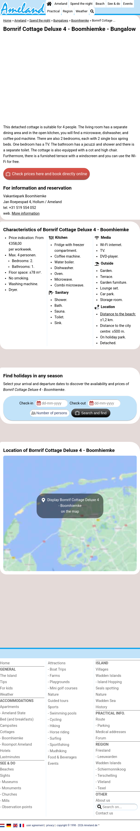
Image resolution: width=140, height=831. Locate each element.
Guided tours (58, 701)
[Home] (49, 4)
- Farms (54, 676)
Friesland (103, 750)
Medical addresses (111, 732)
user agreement (35, 825)
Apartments (9, 707)
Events (128, 4)
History (101, 707)
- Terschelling (106, 776)
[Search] (92, 11)
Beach (100, 4)
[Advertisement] (70, 358)
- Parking (103, 726)
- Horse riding (58, 732)
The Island (8, 676)
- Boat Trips (57, 669)
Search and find (90, 413)
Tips (3, 682)
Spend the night (81, 4)
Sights (5, 776)
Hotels (5, 751)
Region (68, 11)
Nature (53, 694)
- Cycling (54, 720)
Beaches (7, 769)
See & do (114, 4)
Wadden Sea (106, 701)
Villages (102, 669)
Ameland (60, 4)
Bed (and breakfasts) (17, 719)
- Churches (8, 794)
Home (5, 663)
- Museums (9, 782)
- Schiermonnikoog (111, 769)
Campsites (8, 726)
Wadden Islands (108, 676)
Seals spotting (107, 688)
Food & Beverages (62, 757)
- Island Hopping (109, 682)
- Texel (101, 788)
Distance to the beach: (118, 314)
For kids (6, 688)
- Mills (5, 801)
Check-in (26, 403)
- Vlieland (103, 782)
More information (26, 213)
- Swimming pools (62, 713)
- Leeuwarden (106, 757)
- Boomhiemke (11, 738)
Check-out (78, 403)
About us (103, 800)
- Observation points (16, 807)
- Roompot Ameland (16, 744)
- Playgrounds (59, 682)
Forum (101, 738)
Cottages (7, 732)
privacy (50, 825)
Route (100, 719)
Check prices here (46, 174)
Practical (53, 11)
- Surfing (54, 738)
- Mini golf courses (63, 688)
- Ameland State (13, 713)
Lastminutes (10, 757)
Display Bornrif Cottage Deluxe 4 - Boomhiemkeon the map (70, 506)
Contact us (104, 813)
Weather (82, 11)
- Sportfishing (58, 745)
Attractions (56, 663)
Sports (53, 707)
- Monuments (10, 788)
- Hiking (54, 726)
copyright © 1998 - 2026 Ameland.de (77, 825)
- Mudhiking (57, 751)
